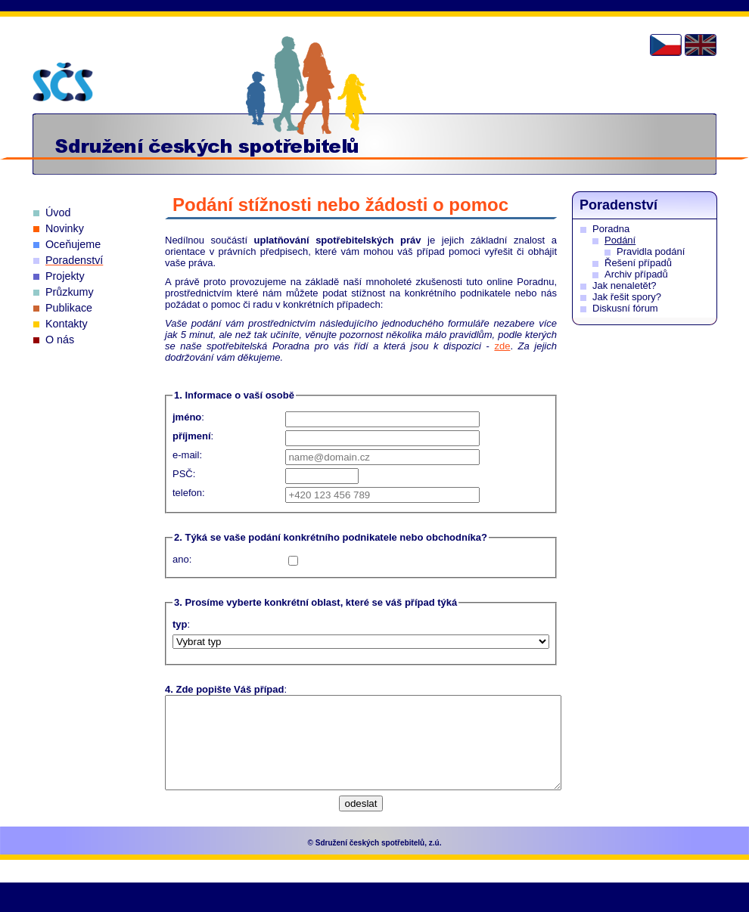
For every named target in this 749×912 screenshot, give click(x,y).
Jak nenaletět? (624, 285)
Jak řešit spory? (626, 296)
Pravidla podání (651, 251)
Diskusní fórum (625, 308)
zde (502, 346)
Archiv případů (636, 274)
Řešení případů (638, 262)
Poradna (610, 228)
